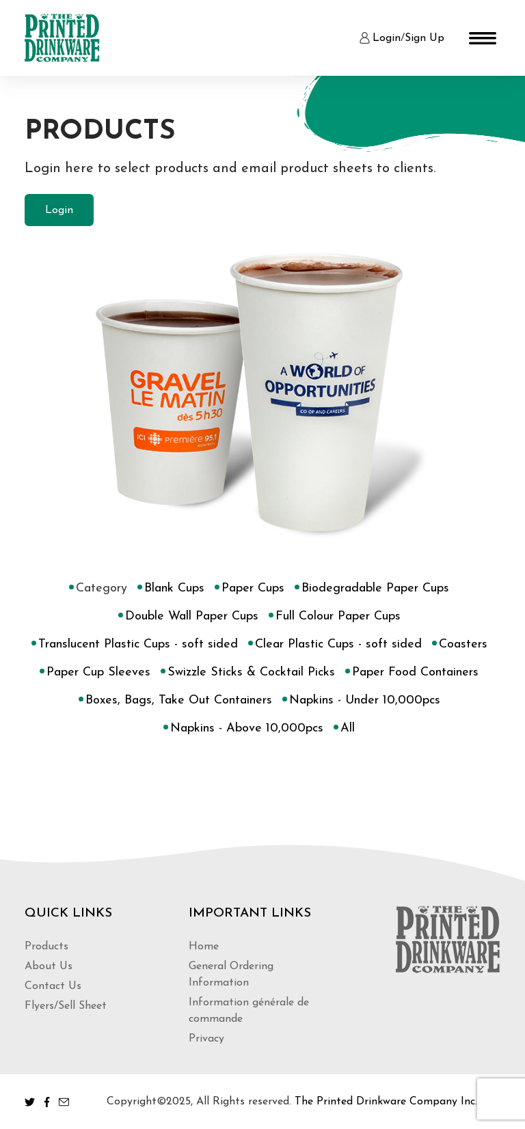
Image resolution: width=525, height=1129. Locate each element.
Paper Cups (252, 589)
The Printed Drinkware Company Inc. (386, 1101)
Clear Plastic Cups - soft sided (338, 645)
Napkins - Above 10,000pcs (246, 729)
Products (46, 946)
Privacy (206, 1038)
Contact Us (53, 986)
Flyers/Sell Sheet (66, 1006)
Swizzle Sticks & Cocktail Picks (251, 673)
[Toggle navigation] (482, 38)
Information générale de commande (249, 1011)
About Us (48, 966)
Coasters (463, 645)
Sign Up (424, 38)
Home (204, 946)
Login (387, 38)
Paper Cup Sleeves (98, 673)
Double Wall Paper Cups (191, 617)
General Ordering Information (231, 974)
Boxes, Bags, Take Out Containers (178, 701)
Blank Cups (174, 589)
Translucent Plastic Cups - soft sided (138, 645)
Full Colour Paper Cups (338, 617)
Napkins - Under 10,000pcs (364, 701)
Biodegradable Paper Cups (375, 589)
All (347, 729)
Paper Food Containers (415, 673)
